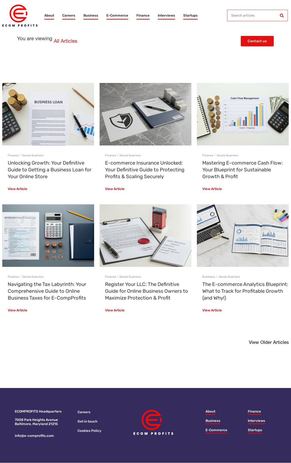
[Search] (282, 15)
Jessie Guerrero (32, 155)
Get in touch (87, 422)
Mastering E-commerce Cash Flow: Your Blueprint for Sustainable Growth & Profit (242, 170)
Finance (143, 15)
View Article (17, 189)
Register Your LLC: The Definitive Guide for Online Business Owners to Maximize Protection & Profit (146, 291)
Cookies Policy (89, 431)
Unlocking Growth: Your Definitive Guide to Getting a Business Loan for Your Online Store (49, 170)
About (49, 15)
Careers (68, 15)
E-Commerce (117, 15)
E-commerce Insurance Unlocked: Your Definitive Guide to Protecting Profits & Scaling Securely (144, 170)
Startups (190, 15)
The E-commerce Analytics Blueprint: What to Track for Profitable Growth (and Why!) (245, 291)
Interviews (166, 15)
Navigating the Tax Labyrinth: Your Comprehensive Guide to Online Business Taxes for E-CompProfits (47, 291)
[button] (269, 343)
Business (90, 15)
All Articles (65, 41)
